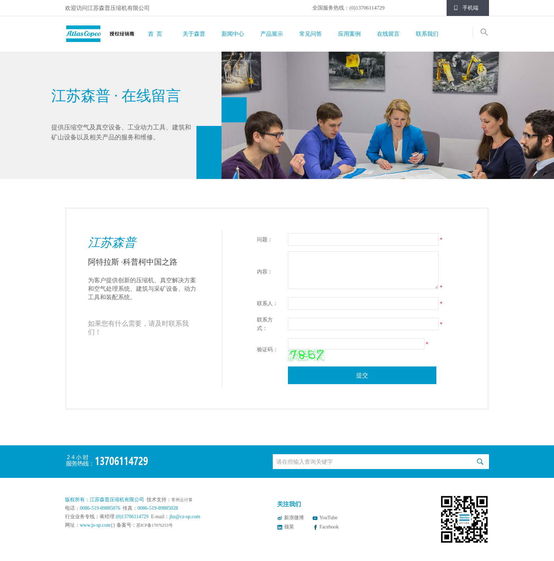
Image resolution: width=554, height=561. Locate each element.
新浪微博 (294, 517)
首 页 (155, 34)
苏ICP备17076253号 (154, 525)
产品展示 (271, 34)
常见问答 (310, 34)
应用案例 (349, 34)
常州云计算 (182, 499)
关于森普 (194, 34)
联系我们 (427, 34)
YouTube (328, 517)
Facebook (328, 527)
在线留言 (388, 34)
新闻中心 (233, 34)
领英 (289, 527)
